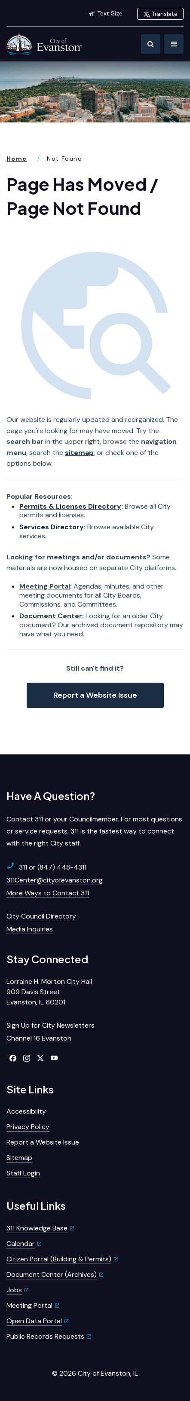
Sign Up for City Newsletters (50, 1025)
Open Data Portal (34, 1320)
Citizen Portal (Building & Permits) (58, 1259)
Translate (160, 14)
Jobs (14, 1289)
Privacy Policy (27, 1126)
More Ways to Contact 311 (47, 892)
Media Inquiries (29, 929)
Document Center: (51, 615)
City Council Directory (41, 916)
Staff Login (23, 1173)
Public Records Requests (45, 1336)
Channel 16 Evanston (38, 1038)
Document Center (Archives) (51, 1274)
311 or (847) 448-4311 (46, 867)
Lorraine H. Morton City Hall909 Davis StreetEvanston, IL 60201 (49, 992)
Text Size (105, 13)
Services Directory (51, 526)
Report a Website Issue (95, 695)
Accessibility (26, 1111)
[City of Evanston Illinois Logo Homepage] (45, 44)
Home (16, 158)
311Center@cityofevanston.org (54, 880)
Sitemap (19, 1157)
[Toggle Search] (150, 44)
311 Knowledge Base (36, 1228)
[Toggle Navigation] (174, 44)
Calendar (20, 1243)
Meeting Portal (44, 586)
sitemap (79, 452)
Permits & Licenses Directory (70, 506)
